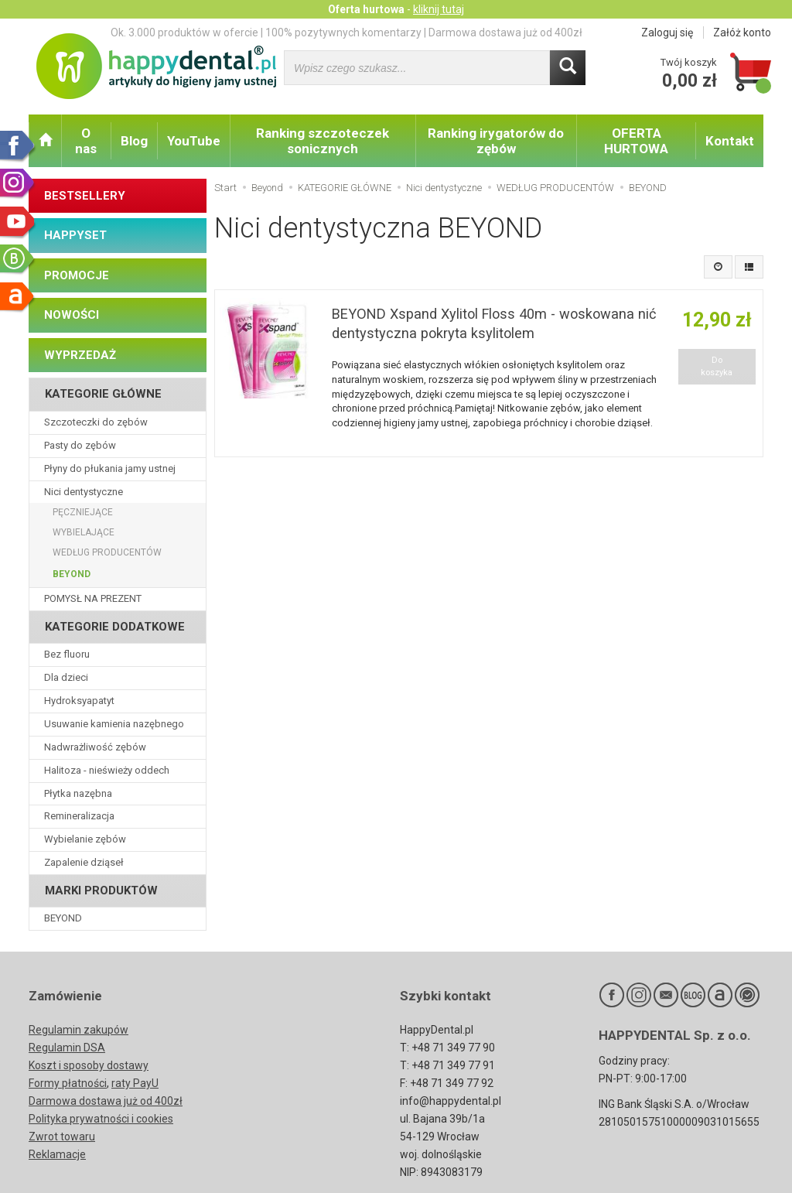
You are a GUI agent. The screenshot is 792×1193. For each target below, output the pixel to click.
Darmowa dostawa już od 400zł (106, 1101)
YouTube (193, 141)
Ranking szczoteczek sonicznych (322, 140)
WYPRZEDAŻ (80, 355)
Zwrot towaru (62, 1136)
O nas (86, 140)
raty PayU (135, 1083)
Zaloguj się (667, 32)
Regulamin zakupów (78, 1030)
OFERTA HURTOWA (636, 140)
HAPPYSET (75, 235)
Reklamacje (57, 1154)
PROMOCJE (76, 275)
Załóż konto (742, 32)
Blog (134, 141)
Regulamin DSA (67, 1047)
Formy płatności (68, 1083)
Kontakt (729, 141)
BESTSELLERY (84, 196)
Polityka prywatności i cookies (101, 1119)
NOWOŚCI (71, 315)
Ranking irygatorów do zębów (496, 140)
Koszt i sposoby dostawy (88, 1065)
